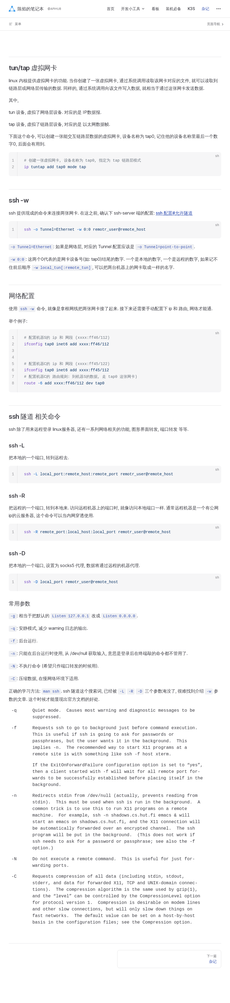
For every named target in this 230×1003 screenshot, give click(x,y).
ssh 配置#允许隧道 (174, 213)
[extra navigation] (219, 8)
